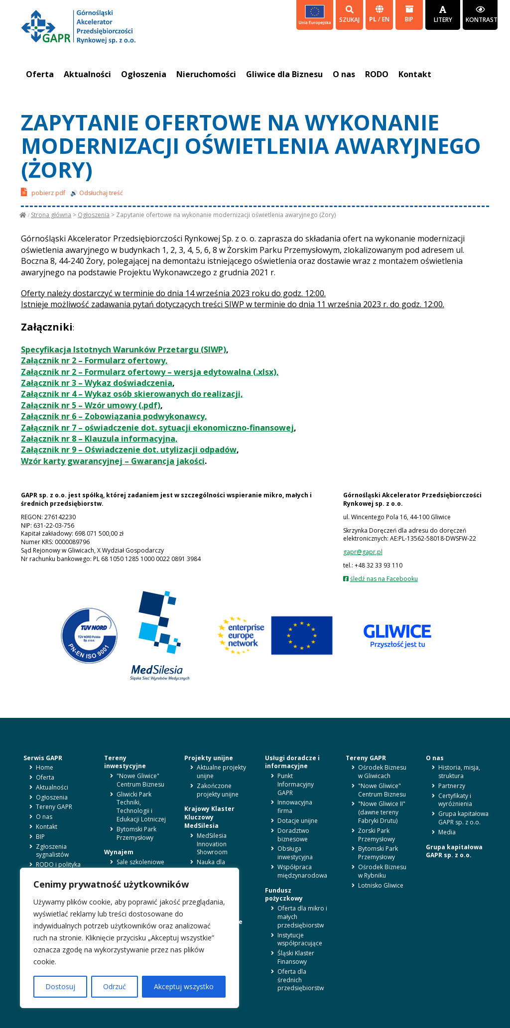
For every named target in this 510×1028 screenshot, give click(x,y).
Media (447, 832)
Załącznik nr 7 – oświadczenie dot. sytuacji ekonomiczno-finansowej (157, 427)
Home (44, 767)
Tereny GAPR (54, 806)
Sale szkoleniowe (140, 862)
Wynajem (118, 852)
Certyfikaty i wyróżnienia (455, 800)
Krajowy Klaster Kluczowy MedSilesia (209, 817)
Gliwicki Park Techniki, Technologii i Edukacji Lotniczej (141, 806)
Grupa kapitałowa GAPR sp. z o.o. (463, 817)
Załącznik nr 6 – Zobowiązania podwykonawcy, (114, 416)
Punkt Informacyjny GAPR (295, 784)
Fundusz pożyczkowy (284, 894)
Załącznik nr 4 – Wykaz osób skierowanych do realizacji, (132, 393)
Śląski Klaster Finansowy (295, 957)
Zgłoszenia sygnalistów (52, 850)
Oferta (40, 74)
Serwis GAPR (42, 758)
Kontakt (414, 74)
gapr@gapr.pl (362, 552)
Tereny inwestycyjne (125, 762)
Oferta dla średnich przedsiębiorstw (300, 980)
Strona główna (51, 215)
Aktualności (87, 74)
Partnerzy (451, 786)
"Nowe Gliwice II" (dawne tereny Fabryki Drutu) (381, 812)
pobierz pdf (43, 192)
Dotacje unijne (297, 820)
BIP (409, 14)
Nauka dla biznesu (211, 866)
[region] (129, 938)
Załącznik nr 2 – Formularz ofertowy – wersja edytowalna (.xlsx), (150, 371)
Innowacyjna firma (294, 806)
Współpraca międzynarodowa (302, 871)
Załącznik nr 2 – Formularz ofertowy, (94, 360)
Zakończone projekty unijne (218, 790)
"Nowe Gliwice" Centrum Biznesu (140, 780)
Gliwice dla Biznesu (284, 74)
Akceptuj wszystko (184, 986)
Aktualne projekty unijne (221, 771)
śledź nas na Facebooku (384, 578)
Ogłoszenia (143, 74)
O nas (344, 74)
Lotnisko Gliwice (380, 885)
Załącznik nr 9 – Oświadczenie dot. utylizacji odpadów (129, 449)
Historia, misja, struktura (459, 771)
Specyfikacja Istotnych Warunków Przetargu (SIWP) (123, 349)
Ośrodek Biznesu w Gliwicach (382, 771)
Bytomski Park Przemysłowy (136, 833)
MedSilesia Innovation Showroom (212, 844)
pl (373, 19)
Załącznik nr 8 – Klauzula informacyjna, (99, 438)
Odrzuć (114, 986)
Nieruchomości (206, 74)
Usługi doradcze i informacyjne (292, 762)
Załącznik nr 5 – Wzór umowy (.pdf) (90, 405)
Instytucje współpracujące (299, 939)
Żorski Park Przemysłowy (376, 834)
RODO (376, 74)
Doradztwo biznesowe (293, 834)
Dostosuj (60, 986)
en (385, 19)
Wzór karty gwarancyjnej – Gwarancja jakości (113, 461)
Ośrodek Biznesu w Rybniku (382, 871)
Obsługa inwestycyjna (295, 852)
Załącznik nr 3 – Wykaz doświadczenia (96, 382)
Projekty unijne (208, 758)
